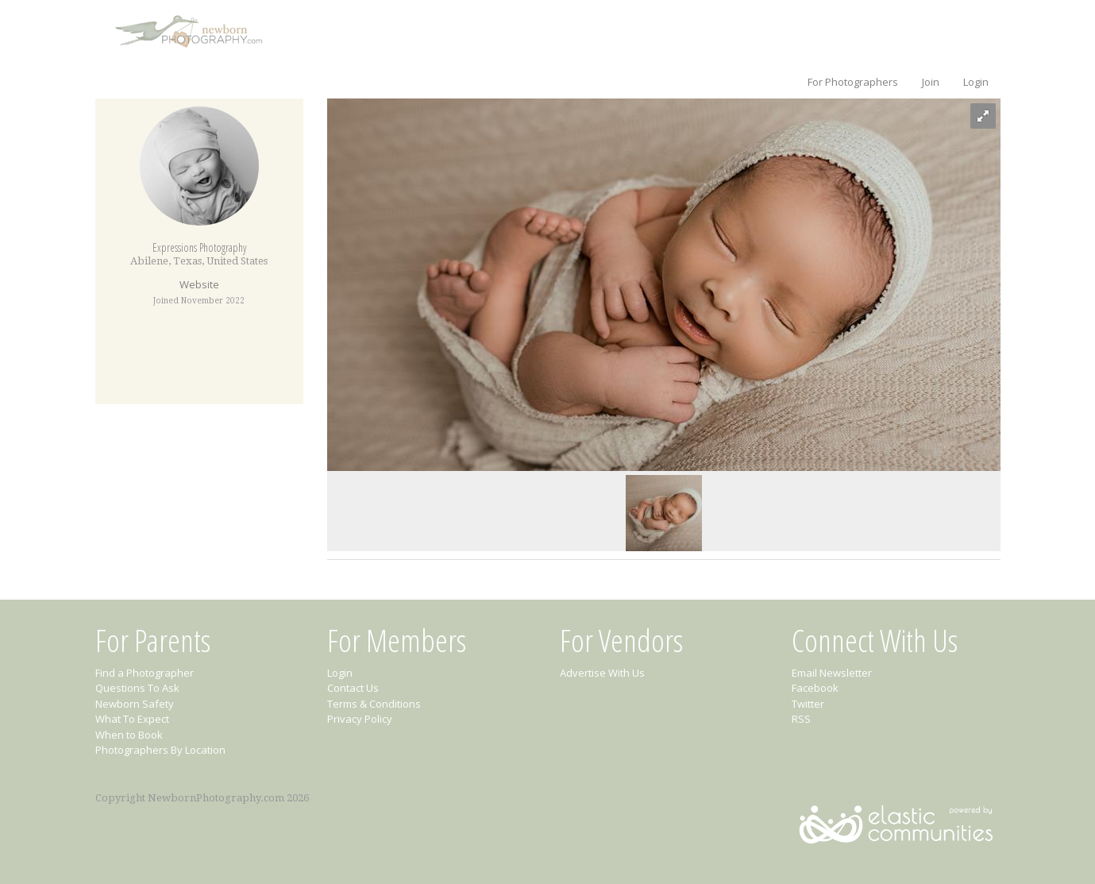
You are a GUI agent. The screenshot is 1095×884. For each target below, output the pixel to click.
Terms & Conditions (374, 704)
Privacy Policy (359, 719)
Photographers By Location (160, 750)
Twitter (808, 704)
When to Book (129, 735)
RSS (801, 719)
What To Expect (132, 719)
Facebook (815, 688)
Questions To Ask (137, 688)
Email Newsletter (832, 673)
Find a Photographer (144, 673)
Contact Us (353, 688)
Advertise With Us (602, 673)
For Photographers (853, 82)
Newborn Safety (134, 704)
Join (930, 82)
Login (976, 82)
